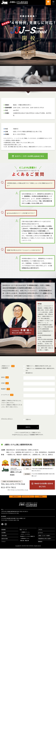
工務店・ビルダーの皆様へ (44, 733)
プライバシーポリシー (7, 616)
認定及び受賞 (4, 736)
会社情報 (3, 730)
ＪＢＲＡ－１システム (25, 731)
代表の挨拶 (4, 733)
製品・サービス (23, 727)
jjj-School (40, 730)
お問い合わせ (15, 694)
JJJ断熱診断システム (24, 736)
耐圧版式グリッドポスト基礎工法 (27, 733)
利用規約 (32, 632)
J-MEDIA (40, 727)
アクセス (3, 739)
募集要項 (40, 739)
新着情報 (3, 727)
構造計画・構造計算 (24, 738)
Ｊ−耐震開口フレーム (24, 729)
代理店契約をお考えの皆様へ (44, 736)
